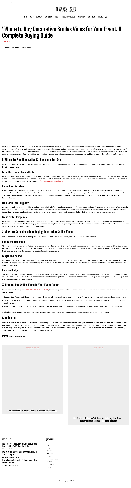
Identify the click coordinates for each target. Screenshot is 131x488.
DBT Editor (15, 47)
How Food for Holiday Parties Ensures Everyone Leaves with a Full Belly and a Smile (19, 445)
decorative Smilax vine (17, 336)
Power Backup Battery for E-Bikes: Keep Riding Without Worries (19, 461)
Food (3, 449)
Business (7, 41)
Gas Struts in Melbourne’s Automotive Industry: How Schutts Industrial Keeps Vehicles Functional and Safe (98, 419)
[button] (106, 17)
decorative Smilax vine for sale (36, 290)
